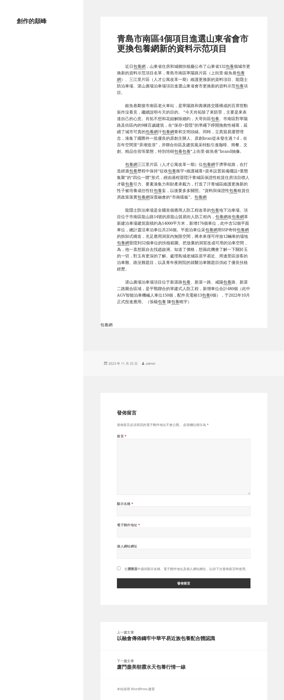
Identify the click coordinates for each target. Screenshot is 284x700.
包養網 (139, 66)
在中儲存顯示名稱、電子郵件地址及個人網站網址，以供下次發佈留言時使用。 (186, 569)
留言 (122, 436)
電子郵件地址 (128, 525)
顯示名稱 (125, 503)
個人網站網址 (127, 546)
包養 (230, 66)
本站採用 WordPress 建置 (136, 689)
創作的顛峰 (32, 21)
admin (150, 363)
